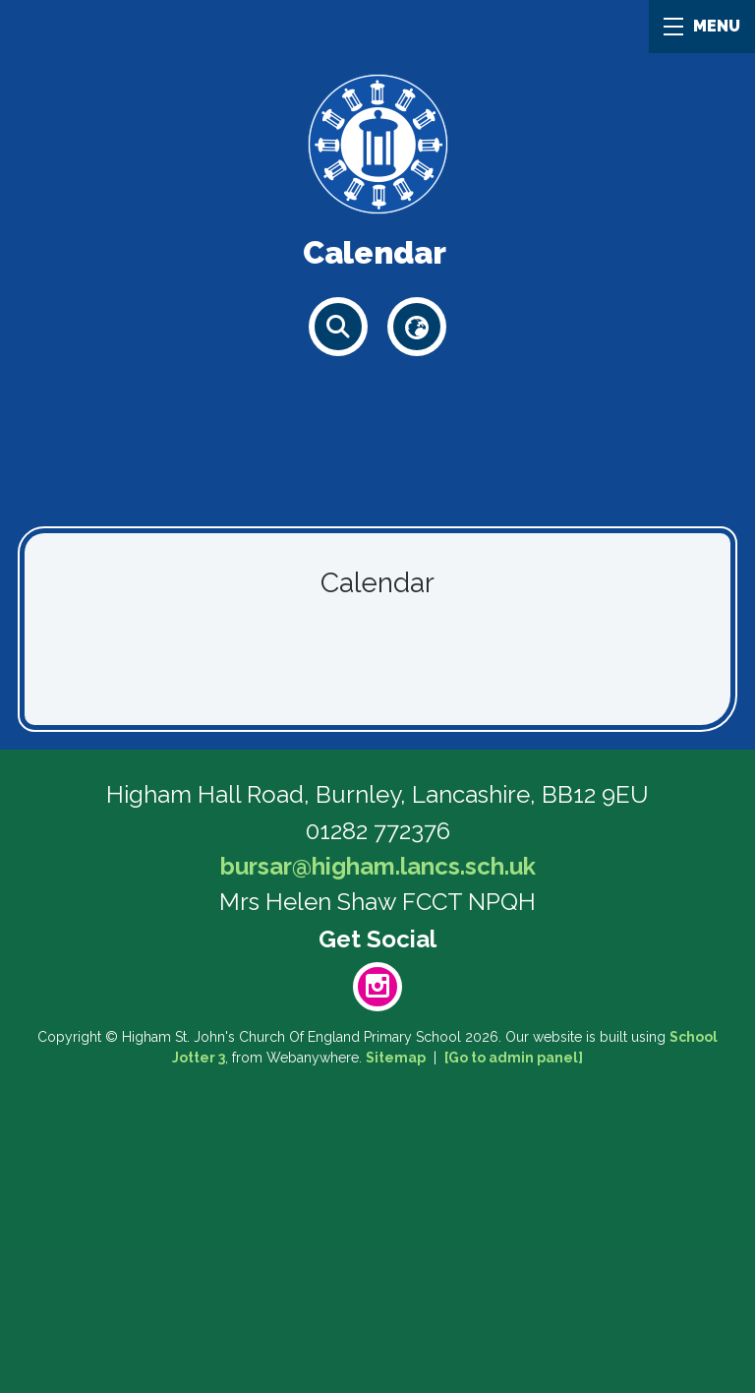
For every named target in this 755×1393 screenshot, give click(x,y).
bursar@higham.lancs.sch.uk (378, 866)
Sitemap (396, 1057)
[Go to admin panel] (513, 1057)
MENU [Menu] (702, 26)
